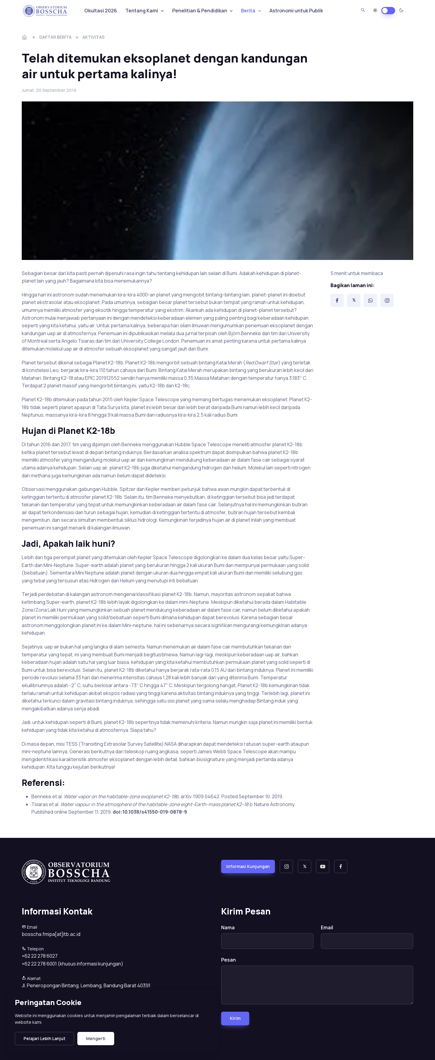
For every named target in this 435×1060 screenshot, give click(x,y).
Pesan (228, 959)
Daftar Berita (55, 37)
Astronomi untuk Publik (296, 10)
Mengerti (95, 1038)
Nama (228, 927)
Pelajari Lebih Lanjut (44, 1038)
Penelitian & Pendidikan (199, 10)
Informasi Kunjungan (248, 866)
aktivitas (93, 37)
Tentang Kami (141, 10)
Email (327, 927)
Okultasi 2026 (100, 10)
